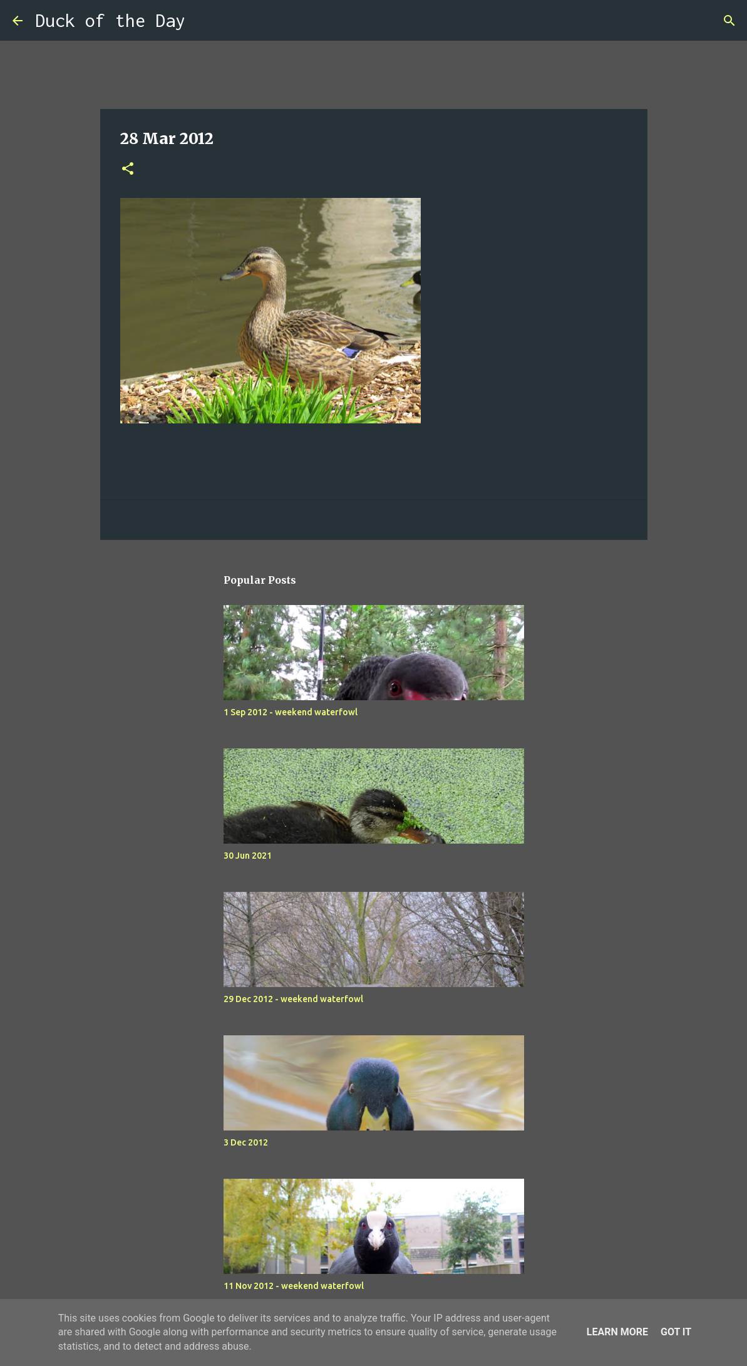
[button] (127, 169)
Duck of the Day (110, 20)
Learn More (617, 1332)
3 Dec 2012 (246, 1142)
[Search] (202, 21)
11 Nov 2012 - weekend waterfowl (294, 1286)
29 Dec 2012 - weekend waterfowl (293, 999)
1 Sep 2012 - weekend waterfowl (291, 712)
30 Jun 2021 (248, 856)
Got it (676, 1332)
